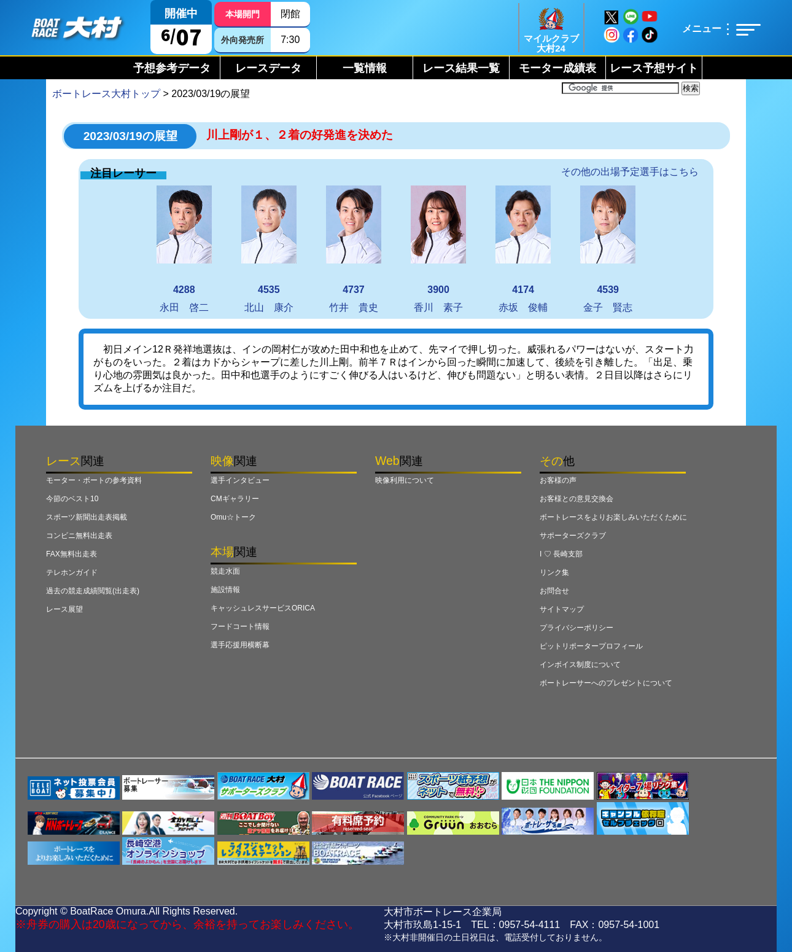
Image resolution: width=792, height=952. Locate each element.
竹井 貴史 (353, 249)
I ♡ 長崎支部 (561, 554)
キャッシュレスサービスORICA (263, 608)
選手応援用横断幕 (240, 645)
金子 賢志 (607, 249)
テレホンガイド (72, 572)
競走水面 (225, 571)
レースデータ (268, 68)
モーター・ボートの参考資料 (94, 480)
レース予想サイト (654, 68)
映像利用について (404, 480)
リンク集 (554, 572)
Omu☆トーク (233, 517)
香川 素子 (438, 249)
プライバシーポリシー (576, 627)
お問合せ (554, 591)
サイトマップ (562, 609)
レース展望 (64, 609)
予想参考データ (172, 68)
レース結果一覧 (461, 68)
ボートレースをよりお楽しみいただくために (613, 517)
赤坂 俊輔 (523, 249)
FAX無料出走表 (71, 554)
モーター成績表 (557, 68)
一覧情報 (365, 68)
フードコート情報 (240, 626)
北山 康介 (269, 249)
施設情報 (225, 589)
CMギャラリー (235, 498)
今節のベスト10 (72, 498)
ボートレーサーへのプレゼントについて (606, 683)
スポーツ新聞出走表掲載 (86, 517)
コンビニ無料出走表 (79, 535)
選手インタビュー (240, 480)
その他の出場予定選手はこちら (630, 171)
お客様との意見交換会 (576, 498)
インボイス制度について (580, 664)
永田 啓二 (184, 249)
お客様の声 (558, 480)
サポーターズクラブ (573, 535)
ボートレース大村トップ (106, 93)
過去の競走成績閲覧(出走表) (92, 591)
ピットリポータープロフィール (591, 646)
